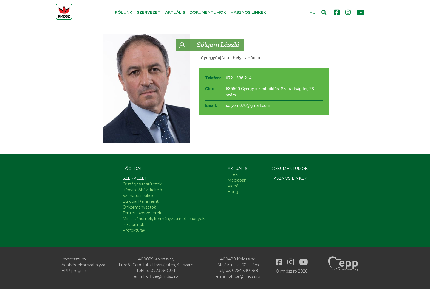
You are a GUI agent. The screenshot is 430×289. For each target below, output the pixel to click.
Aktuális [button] (175, 12)
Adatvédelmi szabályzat (84, 264)
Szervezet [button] (148, 12)
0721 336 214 (238, 78)
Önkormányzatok (139, 207)
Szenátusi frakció (139, 195)
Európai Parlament (141, 201)
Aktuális (237, 168)
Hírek (233, 174)
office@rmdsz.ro (162, 276)
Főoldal (133, 168)
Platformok (133, 224)
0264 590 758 (245, 270)
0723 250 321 (163, 270)
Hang (233, 191)
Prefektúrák (134, 230)
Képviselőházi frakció (142, 189)
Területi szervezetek (142, 212)
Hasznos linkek (248, 12)
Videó (233, 186)
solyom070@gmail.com (248, 105)
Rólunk (123, 12)
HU (313, 12)
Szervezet (135, 178)
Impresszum (73, 259)
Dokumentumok (207, 12)
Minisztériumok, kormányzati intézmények (164, 218)
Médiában (237, 180)
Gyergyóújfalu (215, 57)
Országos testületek (142, 184)
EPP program (74, 270)
